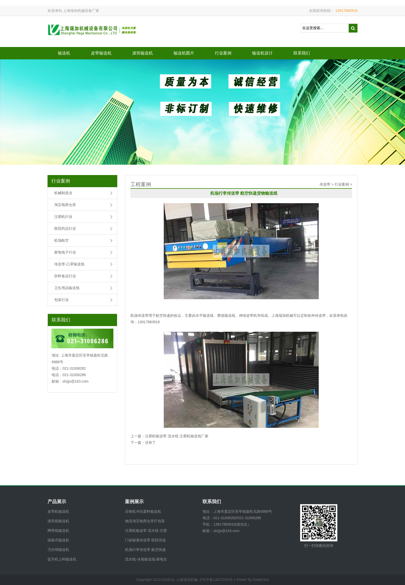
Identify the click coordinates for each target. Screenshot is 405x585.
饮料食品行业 (65, 276)
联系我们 (301, 53)
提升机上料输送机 (62, 559)
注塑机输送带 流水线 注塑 (146, 530)
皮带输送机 (101, 53)
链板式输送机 (58, 540)
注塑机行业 (63, 217)
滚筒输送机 (142, 53)
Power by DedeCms (253, 580)
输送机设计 (262, 53)
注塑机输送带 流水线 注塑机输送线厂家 (176, 436)
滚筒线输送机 (58, 521)
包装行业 (61, 300)
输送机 (64, 53)
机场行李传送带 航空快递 (145, 550)
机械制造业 (63, 193)
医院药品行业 (65, 228)
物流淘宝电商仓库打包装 (145, 521)
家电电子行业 (65, 252)
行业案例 (223, 53)
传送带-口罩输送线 (69, 264)
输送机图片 (184, 53)
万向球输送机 (58, 550)
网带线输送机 (58, 530)
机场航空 (61, 240)
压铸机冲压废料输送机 (143, 511)
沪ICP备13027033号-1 (217, 580)
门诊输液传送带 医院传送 (145, 540)
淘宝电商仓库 (65, 205)
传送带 (325, 184)
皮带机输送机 (58, 511)
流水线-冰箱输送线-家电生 (146, 559)
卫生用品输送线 (67, 288)
